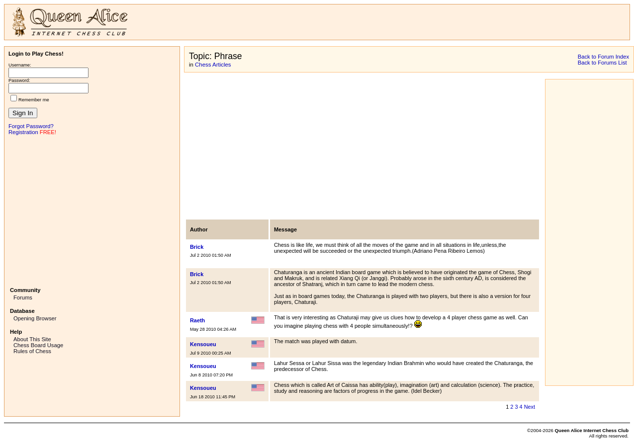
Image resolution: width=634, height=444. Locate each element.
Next (529, 407)
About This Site (32, 339)
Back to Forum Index (603, 57)
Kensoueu (203, 344)
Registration (23, 132)
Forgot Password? (31, 126)
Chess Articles (213, 65)
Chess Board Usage (38, 345)
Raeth (197, 320)
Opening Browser (34, 318)
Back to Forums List (602, 63)
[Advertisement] (92, 210)
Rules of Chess (32, 351)
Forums (22, 297)
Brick (196, 247)
